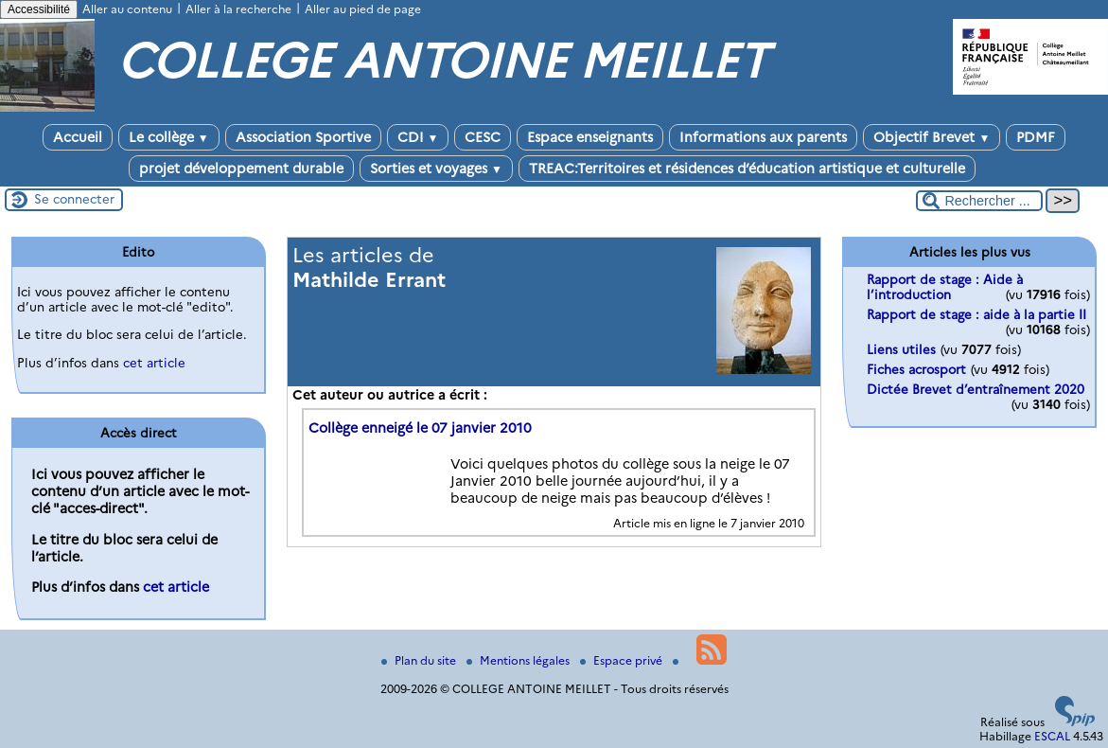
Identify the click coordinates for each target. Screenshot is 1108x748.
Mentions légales (519, 660)
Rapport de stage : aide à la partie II (976, 314)
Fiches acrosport (916, 369)
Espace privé (622, 660)
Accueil (77, 137)
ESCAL (1052, 736)
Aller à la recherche (238, 9)
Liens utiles (901, 349)
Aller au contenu (127, 9)
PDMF (1035, 137)
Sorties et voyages (436, 168)
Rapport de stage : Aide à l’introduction (945, 287)
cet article (154, 362)
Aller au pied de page (363, 9)
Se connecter (74, 198)
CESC (483, 137)
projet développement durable (241, 168)
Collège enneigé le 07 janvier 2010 (420, 427)
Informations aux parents (763, 137)
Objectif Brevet (931, 137)
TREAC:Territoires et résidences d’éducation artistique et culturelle (747, 168)
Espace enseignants (590, 137)
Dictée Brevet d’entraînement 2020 (975, 389)
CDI (418, 137)
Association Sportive (303, 137)
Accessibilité (39, 9)
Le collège (169, 137)
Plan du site (420, 660)
